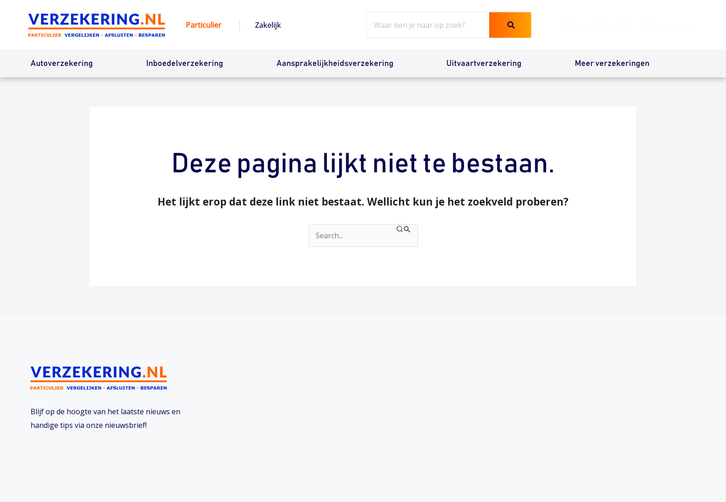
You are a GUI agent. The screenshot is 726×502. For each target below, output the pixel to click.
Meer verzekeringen (612, 64)
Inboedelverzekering (184, 64)
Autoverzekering (62, 64)
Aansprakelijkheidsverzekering (335, 64)
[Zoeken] (510, 25)
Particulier (203, 25)
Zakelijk (268, 25)
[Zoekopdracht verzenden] (403, 229)
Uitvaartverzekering (483, 64)
